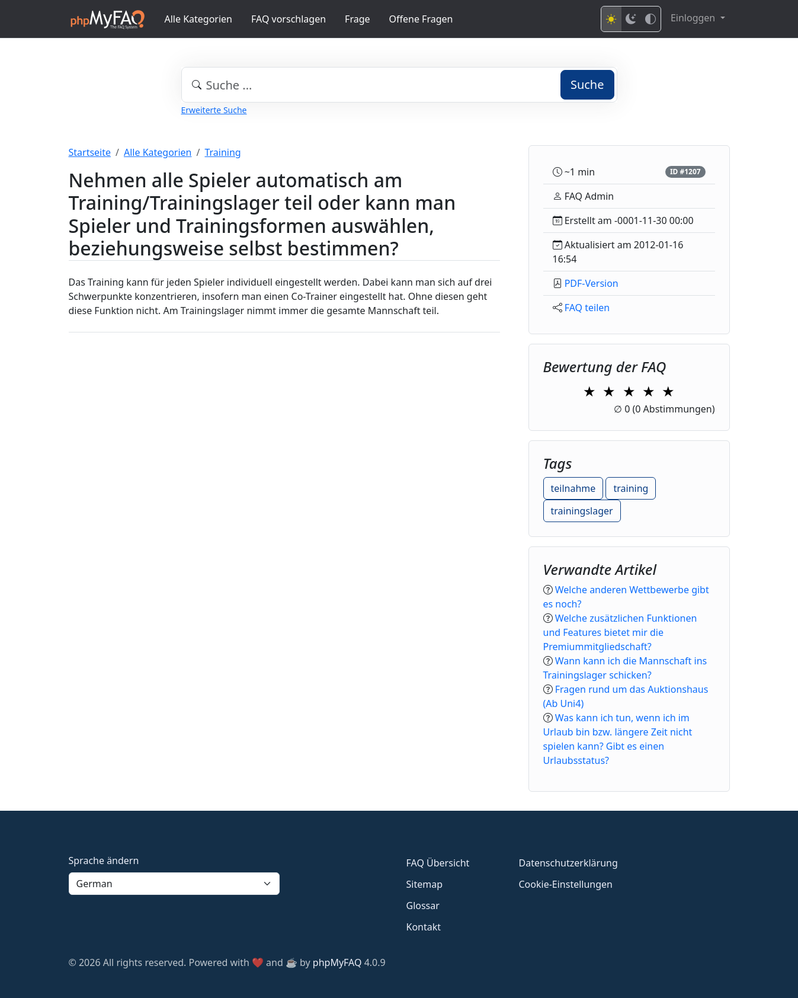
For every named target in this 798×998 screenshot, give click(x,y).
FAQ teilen (587, 307)
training (630, 488)
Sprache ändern (104, 860)
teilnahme (573, 488)
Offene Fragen (421, 18)
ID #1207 (685, 172)
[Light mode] (611, 19)
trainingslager (582, 510)
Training (222, 152)
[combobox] (399, 85)
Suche (587, 84)
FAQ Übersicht (438, 862)
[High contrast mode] (650, 19)
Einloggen (694, 17)
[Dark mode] (631, 19)
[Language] (174, 883)
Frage (357, 18)
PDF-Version (591, 283)
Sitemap (424, 884)
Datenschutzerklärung (568, 862)
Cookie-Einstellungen (566, 884)
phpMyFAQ (337, 962)
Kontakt (423, 926)
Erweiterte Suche (214, 110)
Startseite (90, 152)
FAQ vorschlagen (288, 18)
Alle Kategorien (199, 18)
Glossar (423, 905)
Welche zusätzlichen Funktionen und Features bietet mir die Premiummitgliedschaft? (620, 632)
